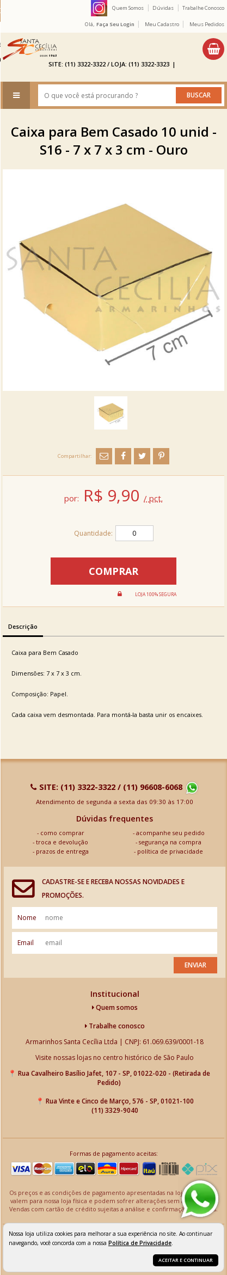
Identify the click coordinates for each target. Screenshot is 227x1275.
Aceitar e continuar (185, 1260)
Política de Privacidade (139, 1243)
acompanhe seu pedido (170, 833)
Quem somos (115, 1007)
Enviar (195, 965)
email (25, 942)
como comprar (62, 833)
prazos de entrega (62, 851)
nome (26, 917)
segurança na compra (170, 842)
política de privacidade (170, 851)
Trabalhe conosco (115, 1026)
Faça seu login (115, 24)
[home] (30, 49)
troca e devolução (62, 842)
